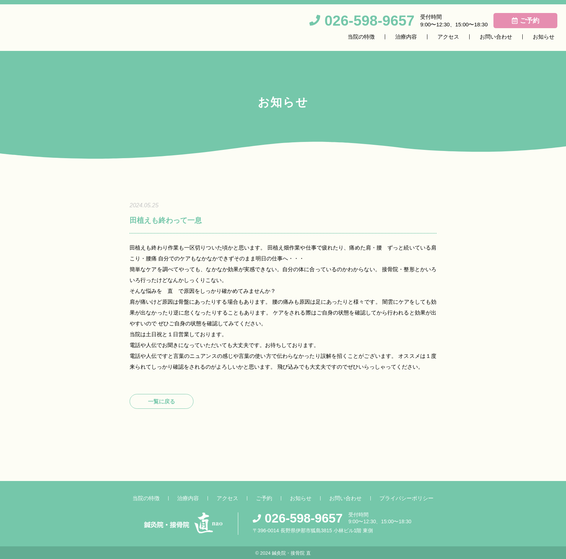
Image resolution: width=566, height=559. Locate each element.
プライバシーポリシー (406, 498)
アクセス (448, 37)
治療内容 (406, 37)
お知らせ (543, 37)
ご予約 (264, 498)
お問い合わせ (496, 37)
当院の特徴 (361, 37)
